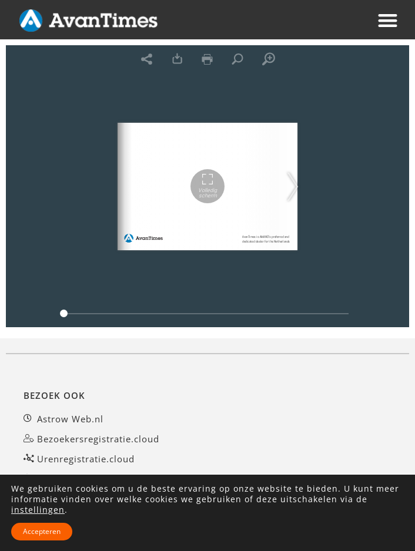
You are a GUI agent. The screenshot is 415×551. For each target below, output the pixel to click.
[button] (388, 20)
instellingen (38, 510)
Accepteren (42, 531)
